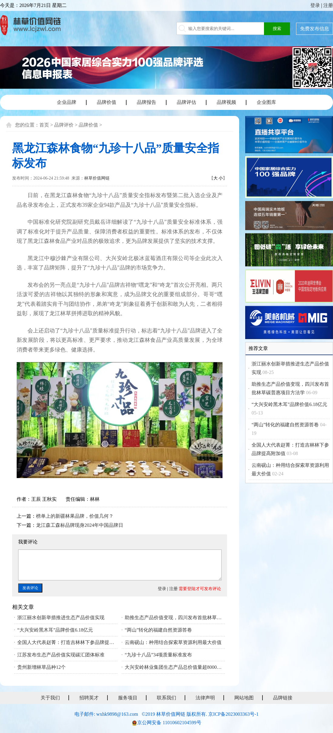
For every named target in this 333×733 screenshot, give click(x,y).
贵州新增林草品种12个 (41, 667)
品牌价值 (106, 102)
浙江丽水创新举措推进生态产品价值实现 (60, 617)
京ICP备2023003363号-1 (233, 714)
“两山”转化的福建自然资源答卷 (158, 629)
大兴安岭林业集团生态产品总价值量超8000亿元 (175, 667)
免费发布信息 (314, 28)
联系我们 (166, 697)
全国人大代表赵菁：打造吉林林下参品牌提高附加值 (67, 642)
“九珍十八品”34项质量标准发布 (158, 654)
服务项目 (127, 697)
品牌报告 (146, 102)
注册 (328, 5)
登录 (315, 5)
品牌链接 (282, 697)
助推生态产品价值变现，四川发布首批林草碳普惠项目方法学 (175, 617)
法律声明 (205, 697)
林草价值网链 (97, 178)
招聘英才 (89, 697)
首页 (44, 124)
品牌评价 (64, 124)
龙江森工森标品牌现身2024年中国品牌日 (79, 525)
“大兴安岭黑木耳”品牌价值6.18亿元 (55, 629)
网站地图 (244, 697)
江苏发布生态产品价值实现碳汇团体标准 (60, 654)
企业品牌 (66, 102)
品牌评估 (186, 102)
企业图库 (266, 102)
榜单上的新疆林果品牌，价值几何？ (75, 516)
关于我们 (50, 697)
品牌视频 (226, 102)
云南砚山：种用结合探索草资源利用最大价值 (173, 642)
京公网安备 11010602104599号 (169, 722)
